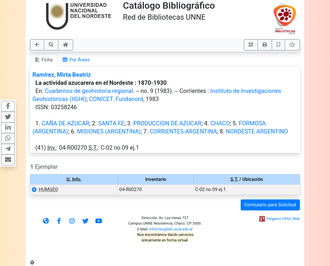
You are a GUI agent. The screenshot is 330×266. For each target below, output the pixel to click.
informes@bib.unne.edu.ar (171, 229)
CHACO (220, 123)
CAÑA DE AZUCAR (65, 123)
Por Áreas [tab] (76, 60)
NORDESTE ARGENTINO (257, 131)
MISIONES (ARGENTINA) (109, 131)
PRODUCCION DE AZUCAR (167, 123)
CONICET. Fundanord (116, 99)
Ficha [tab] (44, 60)
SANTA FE (111, 123)
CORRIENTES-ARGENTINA (183, 131)
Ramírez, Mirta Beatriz (61, 74)
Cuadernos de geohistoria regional (89, 90)
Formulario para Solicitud (270, 205)
